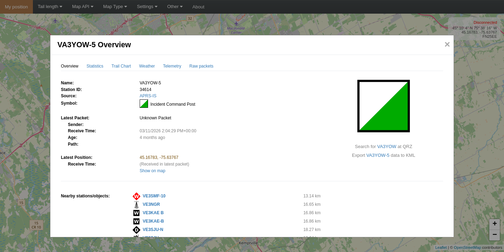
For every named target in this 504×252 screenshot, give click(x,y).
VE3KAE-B (153, 221)
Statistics (94, 66)
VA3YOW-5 (378, 155)
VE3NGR (151, 204)
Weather (147, 66)
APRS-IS (148, 95)
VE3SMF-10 (154, 196)
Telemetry (172, 66)
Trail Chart (121, 66)
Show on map (152, 170)
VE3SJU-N (153, 229)
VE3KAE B (153, 212)
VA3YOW (387, 146)
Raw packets (201, 66)
